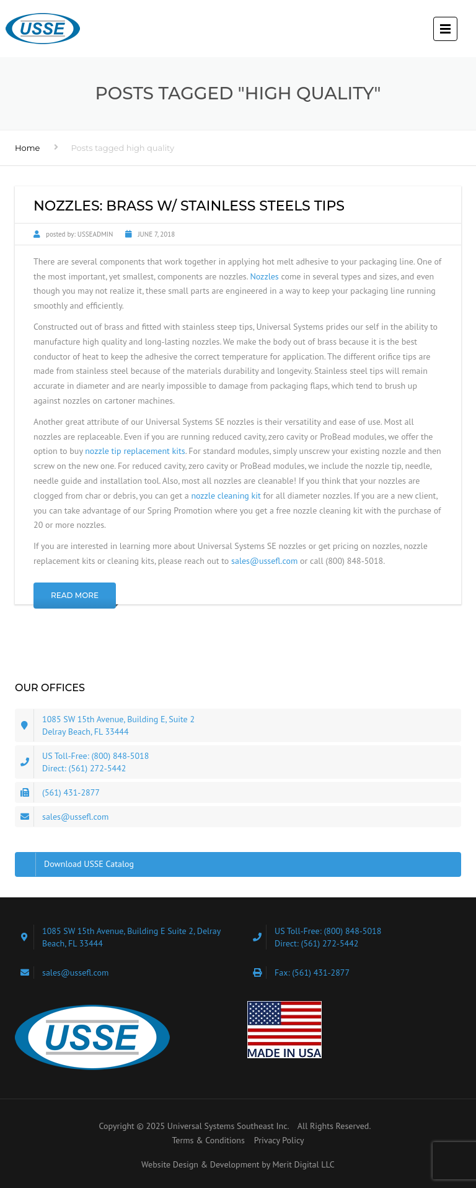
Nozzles (264, 276)
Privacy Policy (279, 1140)
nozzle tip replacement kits (135, 450)
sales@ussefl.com (264, 560)
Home (27, 148)
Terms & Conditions (208, 1140)
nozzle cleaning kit (225, 495)
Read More (75, 595)
